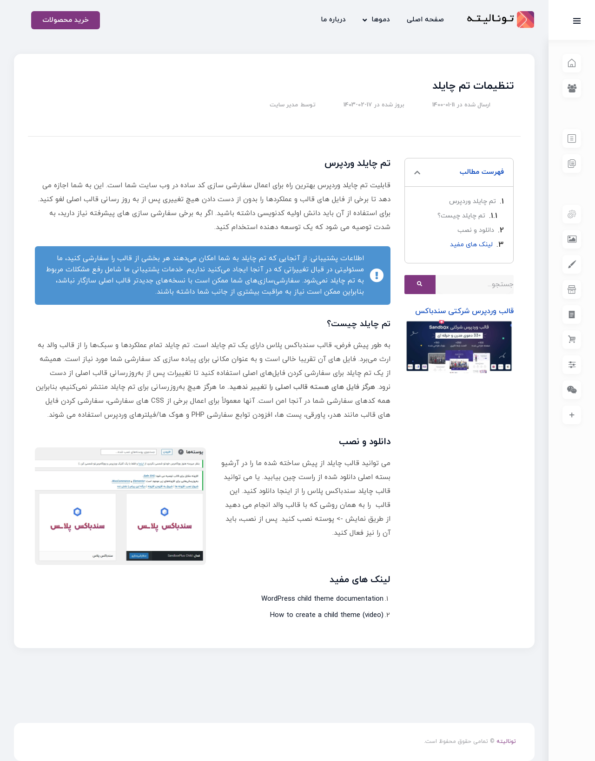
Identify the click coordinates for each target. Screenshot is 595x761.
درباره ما (333, 20)
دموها (376, 20)
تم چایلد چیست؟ (461, 215)
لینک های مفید (471, 244)
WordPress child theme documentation (322, 599)
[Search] (420, 284)
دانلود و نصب (475, 230)
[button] (417, 172)
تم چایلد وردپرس (472, 201)
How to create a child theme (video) (326, 615)
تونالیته (506, 741)
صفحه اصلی (425, 20)
